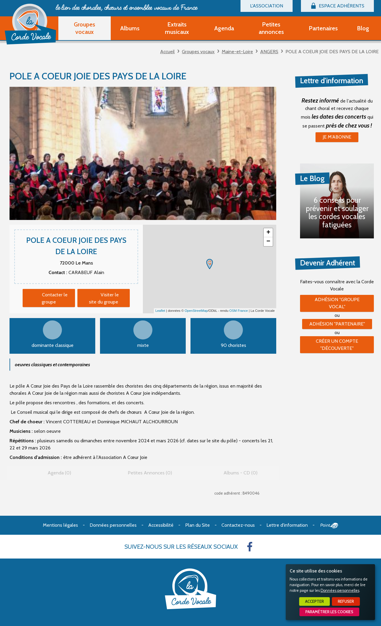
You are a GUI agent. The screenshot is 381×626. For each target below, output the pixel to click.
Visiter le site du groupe (104, 298)
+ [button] (268, 232)
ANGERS (269, 51)
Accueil (167, 51)
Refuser (346, 601)
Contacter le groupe (55, 298)
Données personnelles (340, 590)
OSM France (238, 310)
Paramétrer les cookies (329, 612)
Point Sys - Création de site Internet (329, 525)
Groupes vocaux (198, 51)
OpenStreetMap (196, 310)
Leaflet (160, 310)
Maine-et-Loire (237, 51)
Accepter (314, 601)
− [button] (268, 241)
